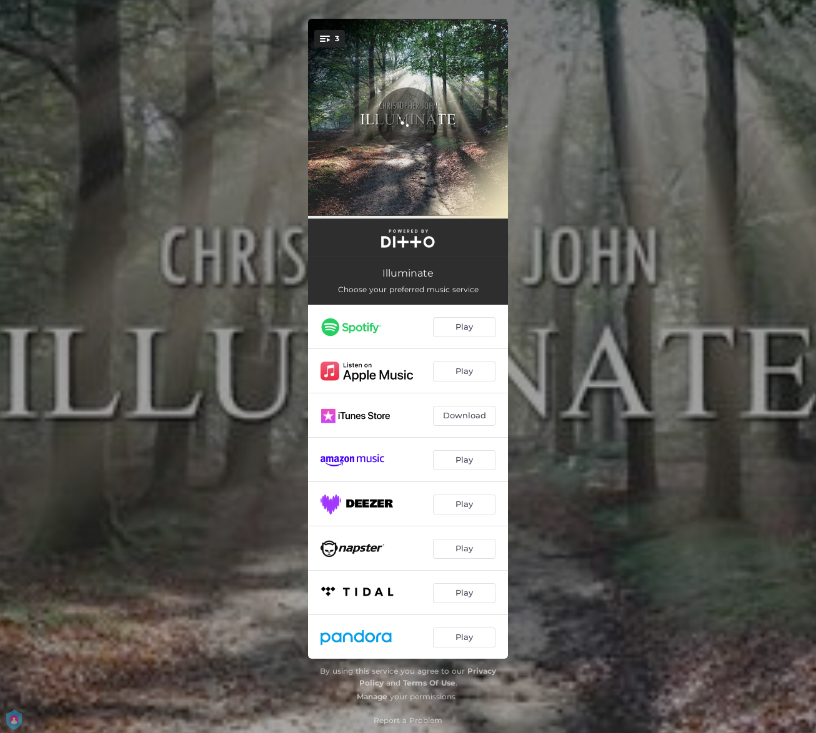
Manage (372, 696)
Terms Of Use (429, 682)
